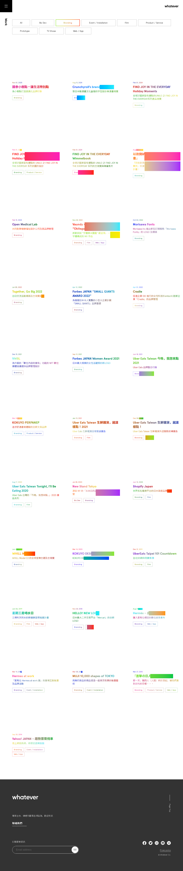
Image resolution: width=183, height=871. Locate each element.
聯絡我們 (17, 823)
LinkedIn (163, 843)
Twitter (150, 843)
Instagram (157, 843)
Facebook (144, 843)
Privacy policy (165, 850)
